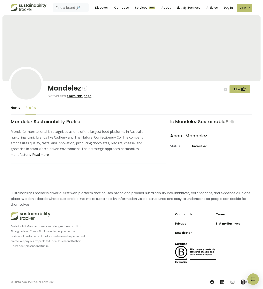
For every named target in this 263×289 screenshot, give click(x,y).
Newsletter (183, 233)
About (166, 8)
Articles (212, 8)
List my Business (228, 223)
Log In (228, 8)
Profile (30, 107)
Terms (221, 214)
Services (141, 8)
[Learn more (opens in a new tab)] (231, 121)
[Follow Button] (240, 89)
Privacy (180, 223)
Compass (121, 8)
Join (243, 8)
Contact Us (183, 214)
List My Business (188, 8)
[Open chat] (253, 279)
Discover (101, 8)
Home (16, 107)
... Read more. (40, 154)
